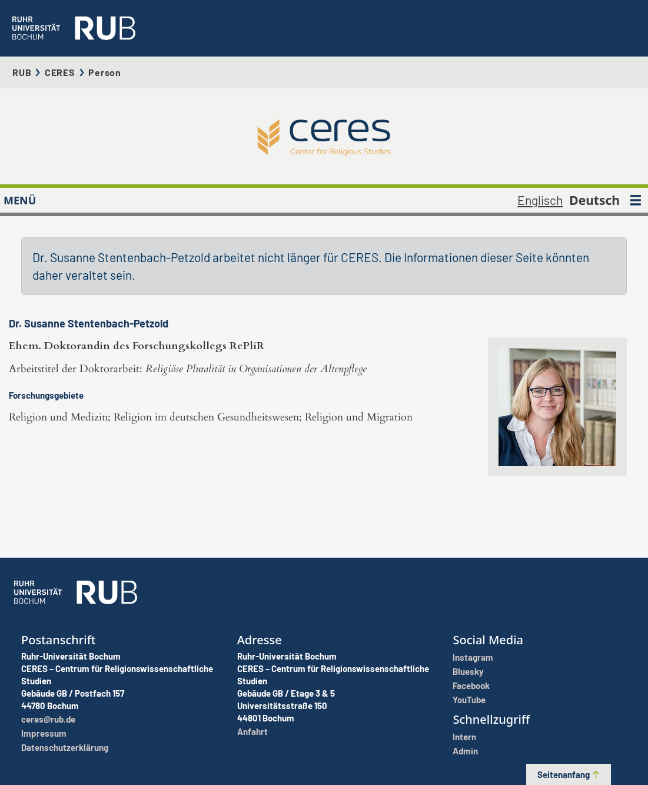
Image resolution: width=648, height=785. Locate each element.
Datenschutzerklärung (64, 747)
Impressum (44, 733)
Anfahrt (252, 731)
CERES (60, 72)
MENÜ (20, 200)
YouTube (469, 699)
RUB (21, 72)
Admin (465, 751)
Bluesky (468, 671)
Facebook (471, 685)
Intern (464, 736)
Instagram (473, 657)
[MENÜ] (635, 200)
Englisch (540, 200)
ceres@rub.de (48, 719)
